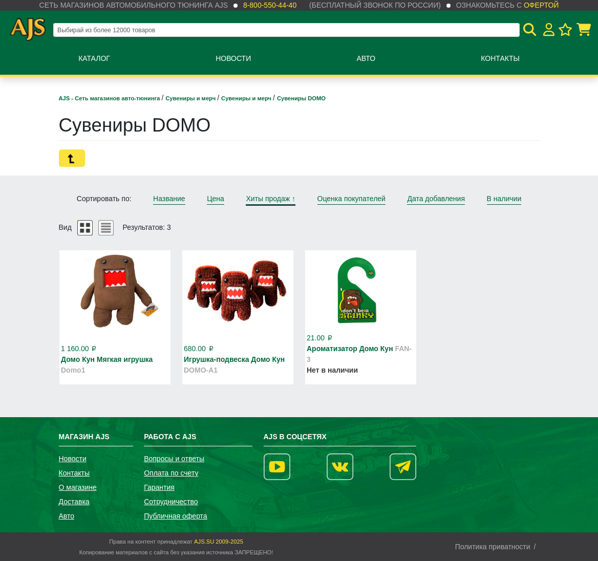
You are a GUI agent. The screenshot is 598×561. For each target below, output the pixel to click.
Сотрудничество (171, 502)
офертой (541, 5)
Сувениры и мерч (191, 98)
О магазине (78, 487)
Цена (215, 199)
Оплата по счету (171, 473)
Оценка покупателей (351, 199)
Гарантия (159, 487)
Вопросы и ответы (174, 459)
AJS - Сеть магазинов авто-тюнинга (110, 98)
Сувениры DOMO (301, 98)
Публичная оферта (175, 516)
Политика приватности (492, 547)
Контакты (500, 58)
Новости (233, 58)
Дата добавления (436, 199)
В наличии (504, 199)
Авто (365, 58)
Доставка (74, 502)
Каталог (94, 58)
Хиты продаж (270, 199)
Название (169, 199)
